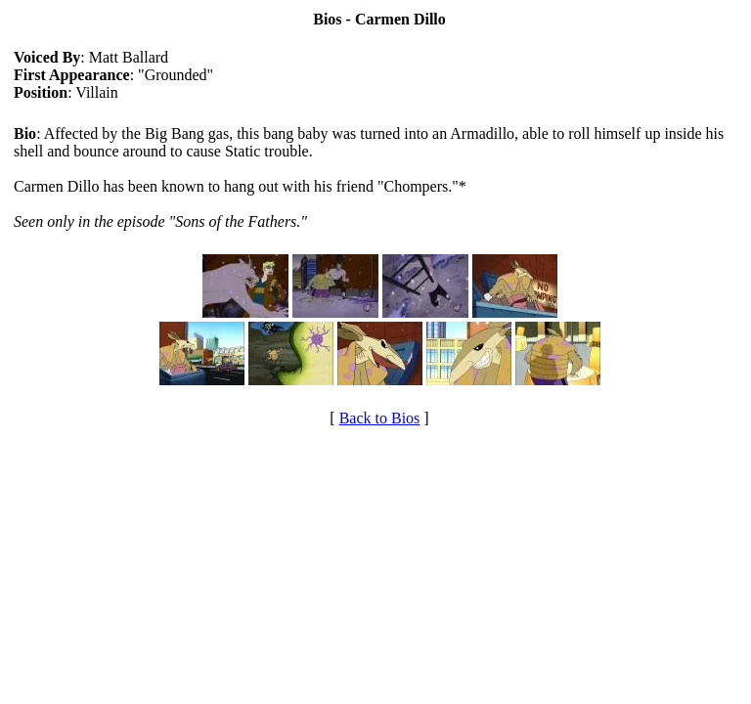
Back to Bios (379, 418)
